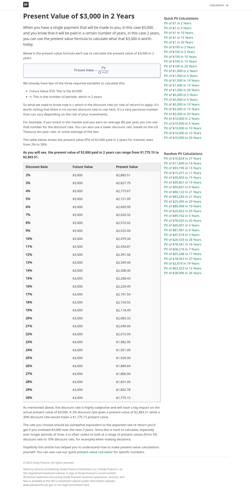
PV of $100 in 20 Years (180, 66)
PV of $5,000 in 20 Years (181, 114)
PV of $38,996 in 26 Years (182, 273)
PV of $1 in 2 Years (177, 23)
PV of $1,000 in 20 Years (181, 90)
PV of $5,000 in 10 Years (181, 104)
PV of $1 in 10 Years (178, 32)
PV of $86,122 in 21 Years (182, 192)
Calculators (217, 5)
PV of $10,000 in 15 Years (182, 133)
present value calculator (95, 452)
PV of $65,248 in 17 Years (182, 254)
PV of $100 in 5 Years (179, 52)
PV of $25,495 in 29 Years (182, 201)
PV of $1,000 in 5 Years (181, 76)
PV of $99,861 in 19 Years (182, 182)
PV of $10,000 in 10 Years (182, 128)
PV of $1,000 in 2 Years (181, 71)
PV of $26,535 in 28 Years (182, 239)
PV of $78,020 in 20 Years (182, 220)
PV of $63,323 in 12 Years (182, 268)
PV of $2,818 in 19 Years (181, 263)
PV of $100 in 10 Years (180, 56)
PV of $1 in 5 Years (177, 28)
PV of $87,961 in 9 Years (181, 230)
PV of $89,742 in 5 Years (181, 215)
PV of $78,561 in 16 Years (182, 244)
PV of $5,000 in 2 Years (181, 95)
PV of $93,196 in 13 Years (182, 168)
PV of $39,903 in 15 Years (182, 177)
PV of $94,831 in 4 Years (181, 187)
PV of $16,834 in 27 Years (182, 158)
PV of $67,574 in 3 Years (181, 235)
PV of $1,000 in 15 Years (181, 85)
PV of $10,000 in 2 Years (181, 118)
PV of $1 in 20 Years (178, 42)
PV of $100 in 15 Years (180, 61)
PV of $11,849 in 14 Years (182, 163)
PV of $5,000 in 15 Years (181, 109)
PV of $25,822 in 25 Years (182, 211)
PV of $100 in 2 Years (179, 47)
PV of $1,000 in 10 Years (181, 80)
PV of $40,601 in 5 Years (181, 225)
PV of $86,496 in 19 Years (182, 206)
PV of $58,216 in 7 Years (181, 249)
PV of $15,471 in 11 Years (182, 173)
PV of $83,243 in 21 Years (182, 196)
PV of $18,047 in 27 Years (182, 259)
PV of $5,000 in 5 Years (181, 99)
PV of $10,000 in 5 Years (181, 123)
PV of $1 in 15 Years (178, 37)
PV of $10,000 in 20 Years (182, 137)
